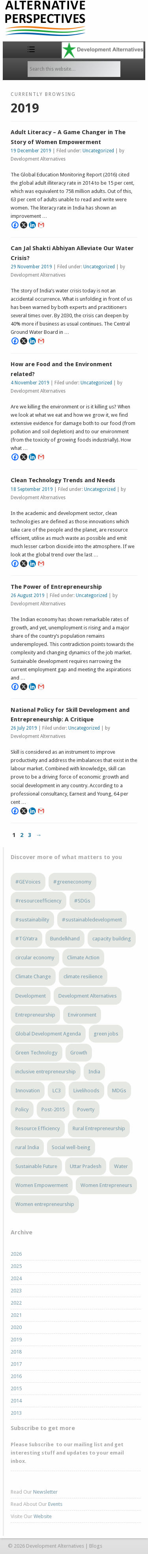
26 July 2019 (24, 728)
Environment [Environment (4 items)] (82, 1015)
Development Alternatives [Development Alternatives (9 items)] (87, 996)
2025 (16, 1266)
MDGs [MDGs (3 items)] (119, 1090)
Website (43, 1516)
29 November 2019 (31, 267)
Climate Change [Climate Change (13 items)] (33, 976)
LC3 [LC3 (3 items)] (56, 1090)
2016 (16, 1376)
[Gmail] (41, 224)
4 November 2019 (30, 383)
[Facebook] (15, 224)
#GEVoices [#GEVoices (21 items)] (28, 882)
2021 (16, 1315)
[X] (23, 224)
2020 (16, 1327)
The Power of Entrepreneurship (56, 586)
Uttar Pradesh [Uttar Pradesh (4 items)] (85, 1166)
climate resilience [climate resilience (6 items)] (83, 976)
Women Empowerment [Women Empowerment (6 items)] (41, 1185)
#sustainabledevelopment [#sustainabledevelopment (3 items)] (92, 920)
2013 (16, 1413)
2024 (16, 1278)
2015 (16, 1388)
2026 (16, 1254)
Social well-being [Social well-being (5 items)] (71, 1147)
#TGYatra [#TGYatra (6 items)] (26, 939)
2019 (16, 1339)
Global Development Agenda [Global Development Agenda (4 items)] (48, 1034)
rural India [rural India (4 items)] (27, 1147)
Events (55, 1504)
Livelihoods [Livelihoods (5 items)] (86, 1090)
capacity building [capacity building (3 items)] (111, 939)
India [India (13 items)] (94, 1072)
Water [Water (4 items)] (121, 1166)
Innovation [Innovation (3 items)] (27, 1090)
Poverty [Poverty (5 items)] (86, 1109)
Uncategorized (98, 151)
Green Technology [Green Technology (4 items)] (36, 1053)
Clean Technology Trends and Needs (63, 480)
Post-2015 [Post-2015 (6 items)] (53, 1109)
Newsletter (45, 1492)
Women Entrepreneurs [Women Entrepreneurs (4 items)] (106, 1185)
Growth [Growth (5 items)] (78, 1053)
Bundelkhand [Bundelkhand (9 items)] (65, 939)
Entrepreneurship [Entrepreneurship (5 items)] (35, 1015)
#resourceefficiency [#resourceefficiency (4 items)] (38, 901)
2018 (16, 1352)
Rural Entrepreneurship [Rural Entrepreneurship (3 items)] (99, 1128)
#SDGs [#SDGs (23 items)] (82, 901)
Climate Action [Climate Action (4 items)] (83, 957)
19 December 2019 (31, 151)
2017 (16, 1364)
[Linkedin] (32, 224)
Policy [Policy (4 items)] (22, 1109)
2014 (16, 1401)
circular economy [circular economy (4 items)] (34, 957)
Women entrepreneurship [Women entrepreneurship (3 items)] (44, 1204)
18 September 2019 (32, 489)
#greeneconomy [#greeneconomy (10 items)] (72, 882)
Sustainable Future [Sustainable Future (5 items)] (36, 1166)
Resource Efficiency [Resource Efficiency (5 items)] (37, 1128)
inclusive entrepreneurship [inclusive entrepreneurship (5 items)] (45, 1072)
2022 (16, 1303)
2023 (16, 1291)
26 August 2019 (28, 595)
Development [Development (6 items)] (30, 996)
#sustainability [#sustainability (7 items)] (32, 920)
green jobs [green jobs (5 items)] (106, 1034)
